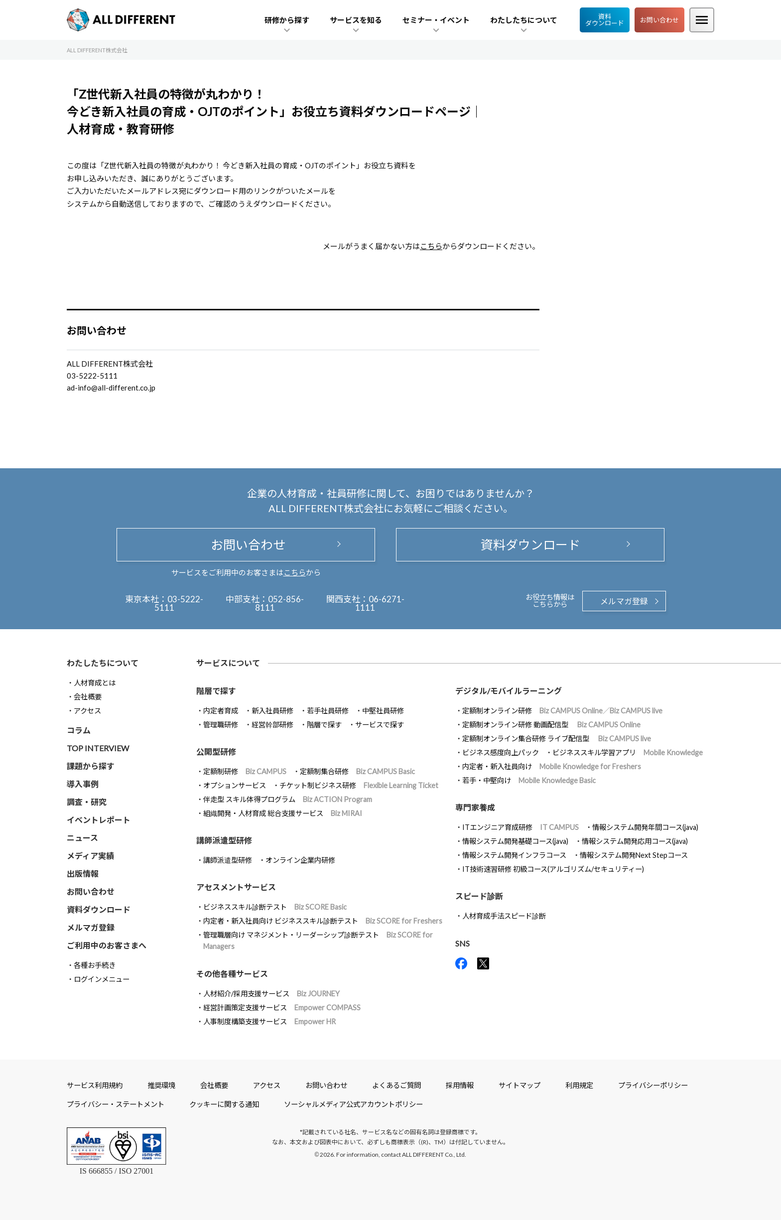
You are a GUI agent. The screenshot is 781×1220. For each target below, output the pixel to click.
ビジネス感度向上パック (500, 752)
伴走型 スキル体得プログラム (287, 799)
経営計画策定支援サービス (282, 1007)
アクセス (87, 710)
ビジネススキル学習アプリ (627, 752)
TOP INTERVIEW (98, 748)
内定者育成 (220, 710)
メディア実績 (90, 855)
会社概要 (88, 696)
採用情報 (460, 1085)
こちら (431, 246)
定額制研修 (244, 771)
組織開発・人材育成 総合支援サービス (282, 813)
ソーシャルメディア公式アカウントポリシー (353, 1104)
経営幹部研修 (272, 724)
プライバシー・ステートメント (115, 1104)
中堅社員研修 (383, 710)
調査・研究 (87, 802)
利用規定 (579, 1085)
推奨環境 (161, 1085)
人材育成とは (95, 682)
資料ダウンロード (604, 19)
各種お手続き (95, 965)
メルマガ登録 (624, 601)
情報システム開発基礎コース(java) (515, 841)
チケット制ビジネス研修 (358, 785)
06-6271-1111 (379, 603)
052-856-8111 (279, 603)
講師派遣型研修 (227, 860)
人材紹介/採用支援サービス (271, 993)
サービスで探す (379, 724)
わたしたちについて (102, 663)
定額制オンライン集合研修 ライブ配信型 (556, 738)
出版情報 (83, 873)
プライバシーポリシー (653, 1085)
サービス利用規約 (95, 1085)
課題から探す (91, 766)
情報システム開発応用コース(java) (635, 841)
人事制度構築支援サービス (269, 1021)
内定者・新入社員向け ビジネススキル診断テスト (322, 921)
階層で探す (324, 724)
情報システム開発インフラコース (514, 855)
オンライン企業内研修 (300, 860)
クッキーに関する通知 (224, 1104)
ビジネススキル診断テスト (275, 907)
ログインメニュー (102, 979)
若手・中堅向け (529, 780)
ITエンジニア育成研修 (520, 827)
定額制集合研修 (357, 771)
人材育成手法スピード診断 (504, 916)
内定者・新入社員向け (551, 766)
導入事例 (83, 784)
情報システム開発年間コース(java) (645, 827)
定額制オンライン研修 (562, 710)
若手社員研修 (328, 710)
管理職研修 (220, 724)
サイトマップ (519, 1085)
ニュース (82, 837)
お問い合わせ (659, 20)
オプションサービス (234, 785)
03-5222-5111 (179, 603)
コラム (79, 730)
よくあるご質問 (396, 1085)
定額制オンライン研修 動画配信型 (551, 724)
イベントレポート (98, 819)
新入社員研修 (272, 710)
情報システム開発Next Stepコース (634, 855)
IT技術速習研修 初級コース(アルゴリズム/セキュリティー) (553, 869)
